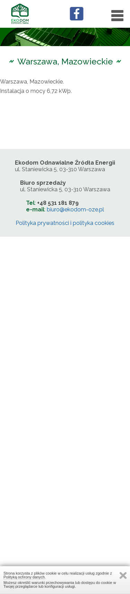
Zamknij (123, 575)
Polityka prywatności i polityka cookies (65, 223)
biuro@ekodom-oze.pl (75, 209)
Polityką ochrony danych (24, 577)
